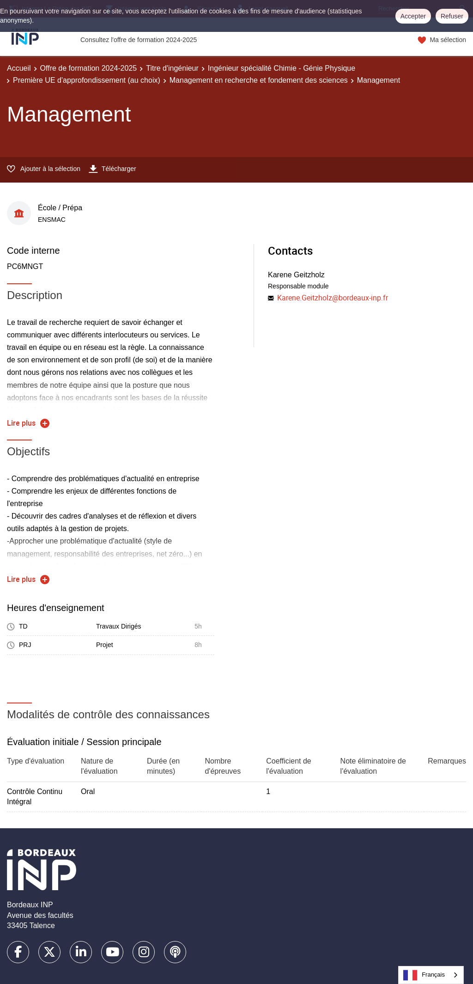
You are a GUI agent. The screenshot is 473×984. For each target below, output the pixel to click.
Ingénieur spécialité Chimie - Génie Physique (281, 68)
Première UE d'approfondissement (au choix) (86, 80)
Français (424, 975)
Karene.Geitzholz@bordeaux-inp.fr (332, 298)
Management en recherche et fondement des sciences (259, 80)
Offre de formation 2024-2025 (88, 68)
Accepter (413, 16)
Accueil (19, 68)
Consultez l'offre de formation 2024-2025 (138, 39)
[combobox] (431, 975)
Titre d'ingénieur (172, 68)
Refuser (452, 16)
